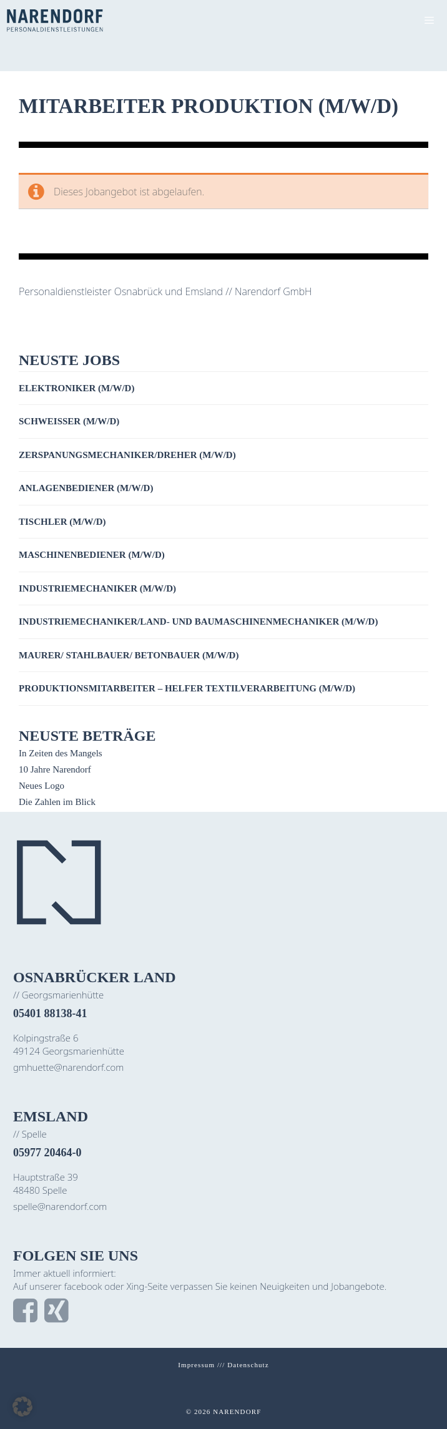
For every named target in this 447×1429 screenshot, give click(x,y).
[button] (22, 1406)
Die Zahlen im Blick (57, 802)
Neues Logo (41, 786)
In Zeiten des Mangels (60, 753)
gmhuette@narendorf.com (68, 1067)
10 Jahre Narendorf (55, 769)
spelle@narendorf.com (60, 1206)
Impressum (196, 1364)
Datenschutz (247, 1364)
